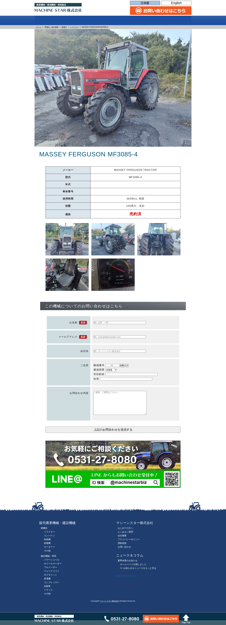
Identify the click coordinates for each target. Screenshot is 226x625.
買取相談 (158, 20)
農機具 (64, 27)
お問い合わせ (124, 551)
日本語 (145, 3)
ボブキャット (50, 579)
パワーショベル (51, 564)
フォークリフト (51, 575)
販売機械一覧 (102, 20)
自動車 (47, 591)
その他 (47, 555)
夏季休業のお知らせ (127, 565)
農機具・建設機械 (51, 27)
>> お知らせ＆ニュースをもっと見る (138, 573)
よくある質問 (132, 20)
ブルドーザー (50, 572)
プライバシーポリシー (129, 544)
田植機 (47, 544)
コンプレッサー (51, 587)
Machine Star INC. (126, 580)
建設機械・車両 (48, 560)
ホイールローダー (53, 568)
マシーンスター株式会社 (109, 606)
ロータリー (49, 551)
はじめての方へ (70, 20)
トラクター (74, 27)
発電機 (47, 583)
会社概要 (180, 20)
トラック (48, 594)
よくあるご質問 (125, 536)
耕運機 (47, 548)
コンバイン (49, 540)
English (176, 3)
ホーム (44, 20)
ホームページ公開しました (133, 569)
